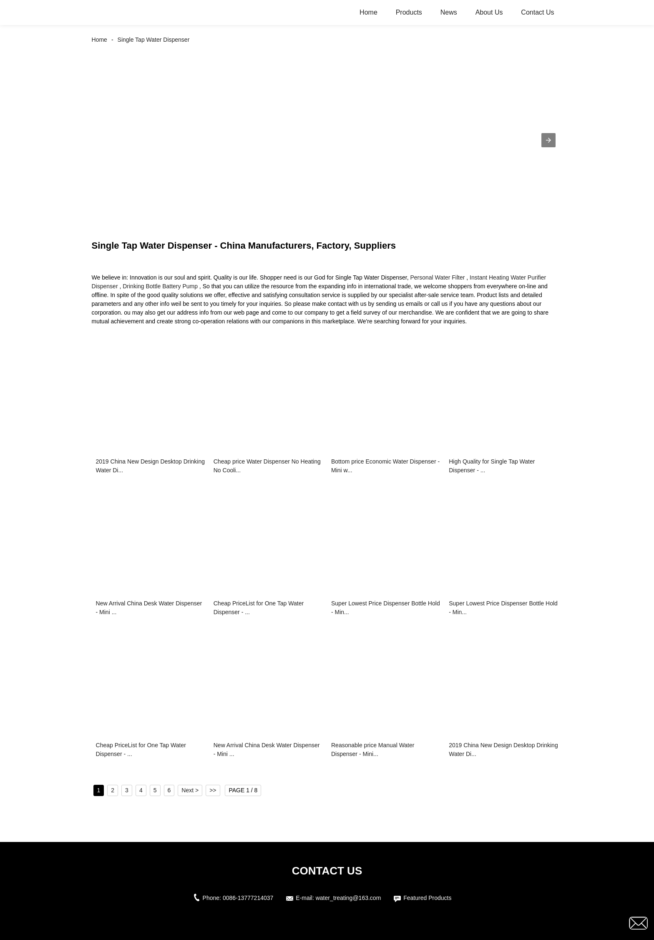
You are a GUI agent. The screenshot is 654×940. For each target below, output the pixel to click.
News (448, 12)
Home (368, 12)
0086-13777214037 (248, 898)
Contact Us (537, 12)
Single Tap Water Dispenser (154, 39)
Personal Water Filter (437, 277)
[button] (548, 140)
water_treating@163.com (348, 898)
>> (212, 790)
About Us (489, 12)
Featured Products (427, 898)
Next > (190, 790)
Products (409, 12)
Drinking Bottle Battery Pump (160, 286)
